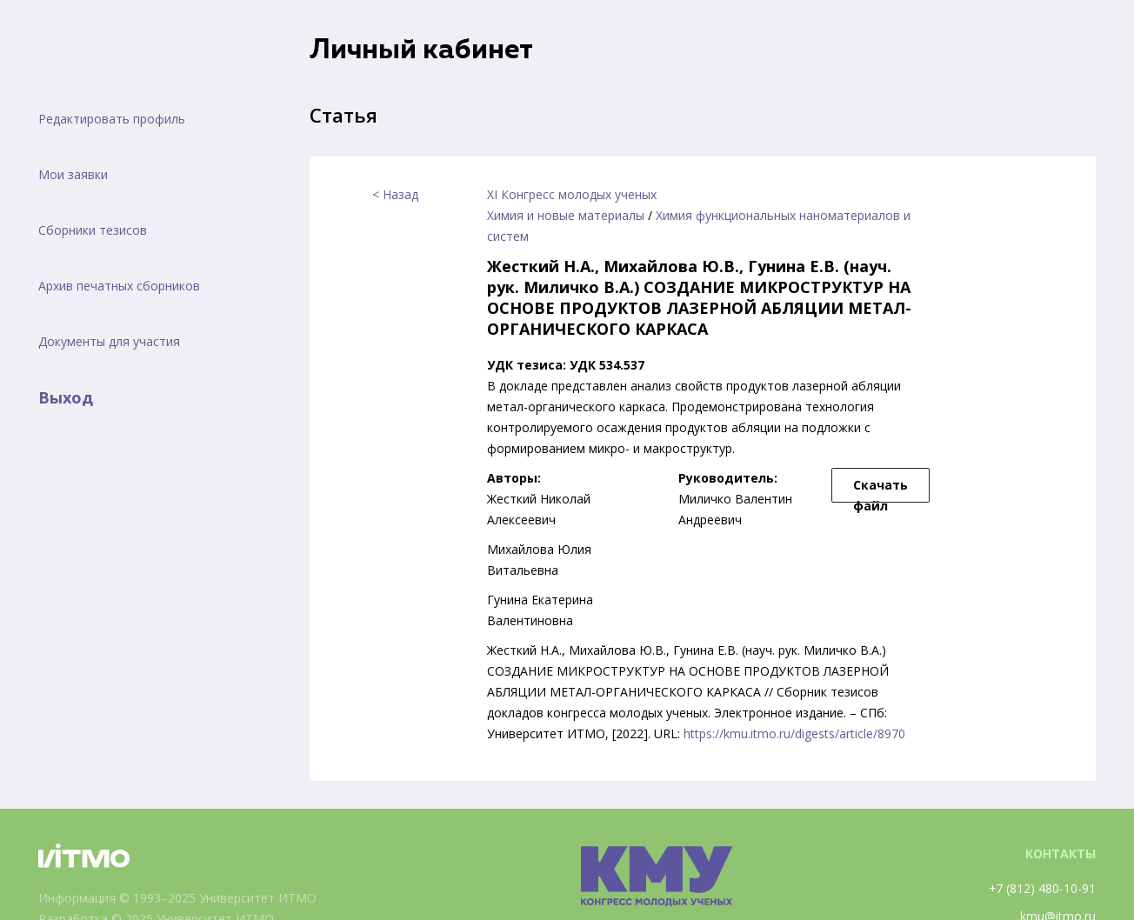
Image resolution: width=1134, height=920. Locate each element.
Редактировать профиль (111, 118)
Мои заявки (73, 174)
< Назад (395, 194)
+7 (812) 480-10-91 (1042, 888)
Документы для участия (109, 341)
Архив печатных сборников (119, 285)
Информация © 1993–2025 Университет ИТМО (177, 898)
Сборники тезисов (92, 230)
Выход (65, 397)
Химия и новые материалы (565, 215)
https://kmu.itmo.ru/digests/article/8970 (794, 733)
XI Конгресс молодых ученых (572, 194)
